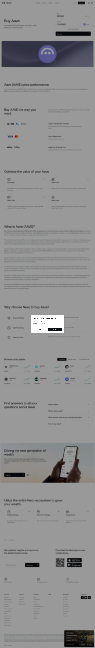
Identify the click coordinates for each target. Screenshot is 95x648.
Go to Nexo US (55, 329)
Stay (40, 329)
